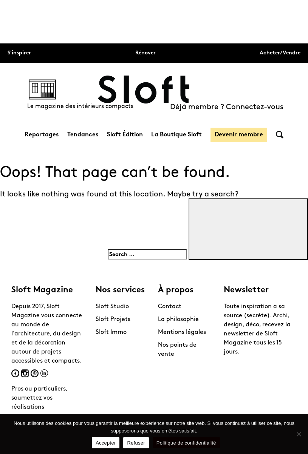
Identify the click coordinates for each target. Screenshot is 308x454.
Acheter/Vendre (280, 53)
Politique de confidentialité (186, 443)
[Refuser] (298, 434)
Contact (169, 307)
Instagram (25, 373)
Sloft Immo (111, 332)
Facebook (15, 373)
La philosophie (178, 320)
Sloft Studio (112, 307)
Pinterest (35, 373)
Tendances (82, 135)
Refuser (136, 443)
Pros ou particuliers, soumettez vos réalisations (39, 398)
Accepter (106, 443)
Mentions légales (182, 332)
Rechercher (279, 135)
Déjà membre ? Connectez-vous (226, 107)
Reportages (42, 135)
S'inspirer (19, 53)
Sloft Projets (113, 320)
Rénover (145, 53)
